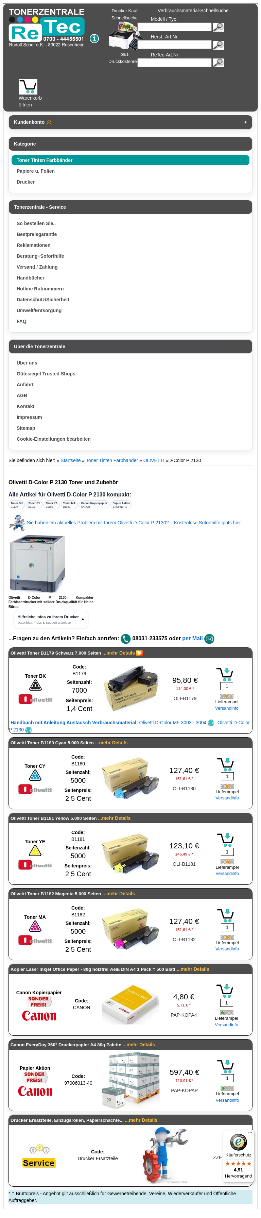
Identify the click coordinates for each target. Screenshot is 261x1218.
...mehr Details (118, 653)
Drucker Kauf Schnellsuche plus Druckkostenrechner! (128, 36)
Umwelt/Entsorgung (39, 310)
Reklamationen (34, 245)
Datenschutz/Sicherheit (43, 299)
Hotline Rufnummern (40, 288)
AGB (22, 395)
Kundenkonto (33, 122)
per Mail (192, 638)
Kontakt (25, 406)
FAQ (22, 321)
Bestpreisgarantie (37, 234)
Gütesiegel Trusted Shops (46, 373)
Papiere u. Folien (36, 171)
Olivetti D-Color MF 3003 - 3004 (112, 722)
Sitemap (26, 428)
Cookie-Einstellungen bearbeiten (54, 439)
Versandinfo (227, 708)
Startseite (70, 460)
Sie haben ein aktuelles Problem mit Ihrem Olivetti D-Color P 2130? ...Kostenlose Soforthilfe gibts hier (124, 522)
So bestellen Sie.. (36, 223)
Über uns (27, 363)
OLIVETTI (153, 460)
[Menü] (250, 1134)
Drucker (26, 182)
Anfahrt (25, 384)
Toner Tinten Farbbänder (44, 160)
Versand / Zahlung (37, 267)
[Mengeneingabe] (226, 686)
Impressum (29, 417)
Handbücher (31, 278)
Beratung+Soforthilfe (40, 256)
